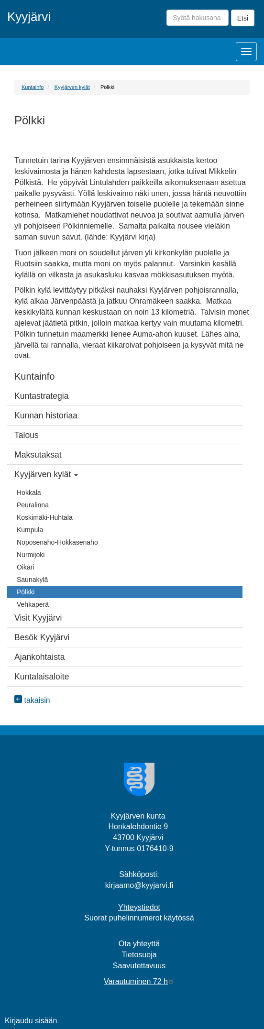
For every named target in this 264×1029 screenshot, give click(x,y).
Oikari (25, 567)
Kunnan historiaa (45, 415)
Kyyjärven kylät (72, 87)
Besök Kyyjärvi (41, 637)
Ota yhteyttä (139, 944)
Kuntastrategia (41, 396)
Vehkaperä (33, 604)
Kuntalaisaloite (41, 676)
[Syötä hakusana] (197, 18)
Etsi (242, 18)
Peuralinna (33, 505)
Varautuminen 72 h (139, 981)
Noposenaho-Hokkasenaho (57, 542)
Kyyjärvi (29, 17)
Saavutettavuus (139, 966)
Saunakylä (32, 579)
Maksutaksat (38, 455)
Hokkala (29, 492)
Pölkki (25, 592)
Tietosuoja (138, 955)
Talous (26, 435)
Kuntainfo (33, 87)
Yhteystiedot (139, 907)
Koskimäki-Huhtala (45, 517)
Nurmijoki (30, 554)
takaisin (32, 700)
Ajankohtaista (39, 657)
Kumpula (30, 530)
